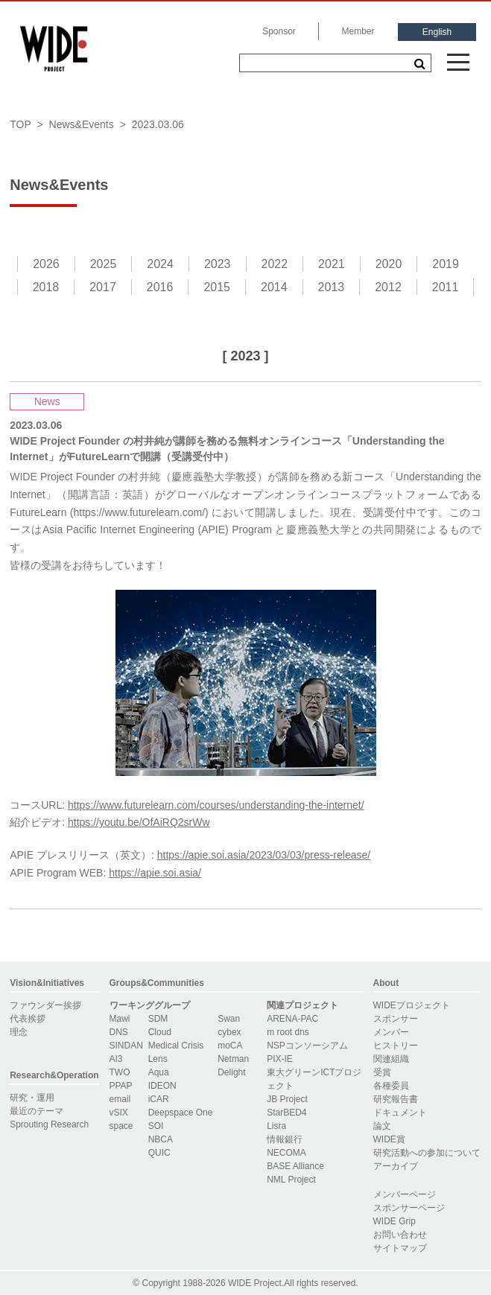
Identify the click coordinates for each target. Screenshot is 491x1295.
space (121, 1126)
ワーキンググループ (150, 1005)
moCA (230, 1045)
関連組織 (391, 1059)
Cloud (159, 1032)
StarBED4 (286, 1112)
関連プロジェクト (302, 1005)
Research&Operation (54, 1075)
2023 (217, 264)
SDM (158, 1019)
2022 (275, 264)
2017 (102, 287)
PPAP (121, 1086)
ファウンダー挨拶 (45, 1005)
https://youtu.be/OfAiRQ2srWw (139, 822)
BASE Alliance (295, 1166)
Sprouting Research (49, 1124)
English (437, 32)
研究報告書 (395, 1099)
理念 (19, 1032)
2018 (46, 287)
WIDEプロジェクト (411, 1005)
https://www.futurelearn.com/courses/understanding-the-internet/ (216, 805)
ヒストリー (395, 1045)
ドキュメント (400, 1112)
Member (357, 31)
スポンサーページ (409, 1208)
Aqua (158, 1072)
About (386, 983)
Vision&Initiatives (47, 983)
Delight (231, 1072)
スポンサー (395, 1019)
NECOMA (286, 1153)
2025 (103, 264)
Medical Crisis (176, 1045)
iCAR (158, 1099)
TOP (20, 124)
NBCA (160, 1139)
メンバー (391, 1032)
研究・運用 (32, 1097)
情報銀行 (284, 1139)
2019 (445, 264)
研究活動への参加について (427, 1153)
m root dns (288, 1032)
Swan (229, 1019)
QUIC (159, 1153)
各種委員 (391, 1086)
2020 (389, 264)
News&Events (81, 124)
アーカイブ (395, 1166)
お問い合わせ (400, 1234)
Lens (158, 1059)
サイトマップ (400, 1248)
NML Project (291, 1179)
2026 (46, 264)
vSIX (119, 1112)
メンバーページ (404, 1194)
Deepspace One (180, 1112)
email (120, 1099)
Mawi (120, 1019)
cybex (229, 1032)
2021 (331, 264)
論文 (382, 1126)
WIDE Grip (394, 1221)
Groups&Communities (157, 983)
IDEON (162, 1086)
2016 (160, 287)
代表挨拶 (27, 1019)
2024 (160, 264)
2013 (331, 287)
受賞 (382, 1072)
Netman (233, 1059)
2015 (216, 287)
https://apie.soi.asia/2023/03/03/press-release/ (263, 855)
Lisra (276, 1126)
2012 (388, 287)
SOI (156, 1126)
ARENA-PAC (292, 1019)
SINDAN (126, 1045)
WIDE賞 (389, 1139)
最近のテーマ (36, 1111)
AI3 (116, 1059)
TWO (120, 1072)
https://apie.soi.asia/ (155, 873)
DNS (119, 1032)
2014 (274, 287)
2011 (445, 287)
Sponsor (279, 31)
